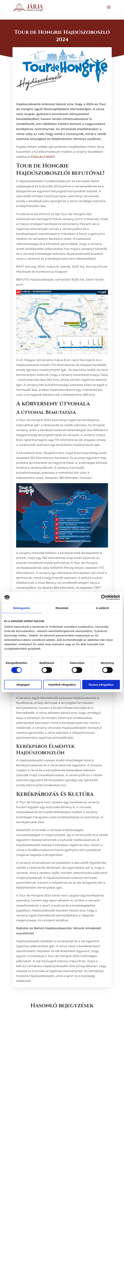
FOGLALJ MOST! (43, 157)
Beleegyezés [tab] (21, 607)
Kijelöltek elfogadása (62, 684)
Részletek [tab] (61, 607)
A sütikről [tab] (102, 607)
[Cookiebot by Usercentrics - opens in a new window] (104, 597)
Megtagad (23, 684)
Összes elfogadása (101, 684)
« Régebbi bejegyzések (29, 1267)
